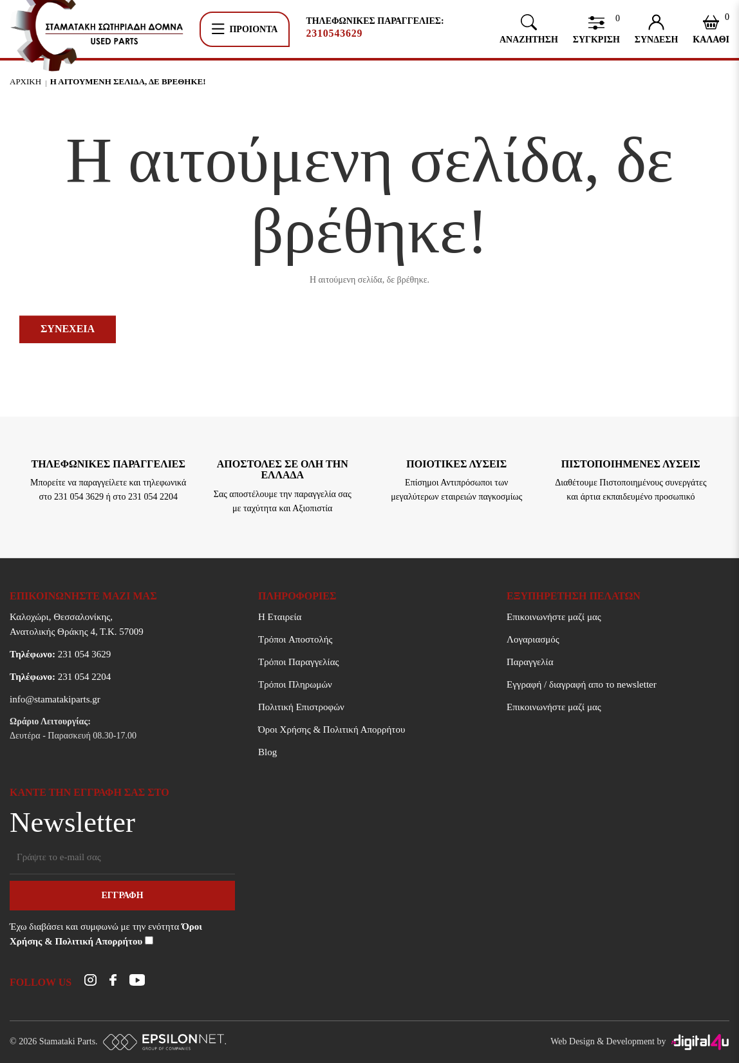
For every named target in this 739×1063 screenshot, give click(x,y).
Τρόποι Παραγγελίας (298, 662)
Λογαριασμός (533, 639)
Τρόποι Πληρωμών (295, 684)
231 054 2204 (60, 677)
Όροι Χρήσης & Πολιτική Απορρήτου (331, 729)
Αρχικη (25, 81)
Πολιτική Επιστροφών (301, 707)
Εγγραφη (122, 895)
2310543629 (334, 33)
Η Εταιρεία (279, 617)
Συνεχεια (68, 328)
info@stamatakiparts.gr (55, 699)
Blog (267, 752)
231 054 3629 (60, 654)
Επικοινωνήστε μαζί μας (554, 617)
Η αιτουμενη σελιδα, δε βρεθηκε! (128, 81)
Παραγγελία (530, 662)
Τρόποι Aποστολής (295, 639)
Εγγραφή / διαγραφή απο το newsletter (582, 684)
